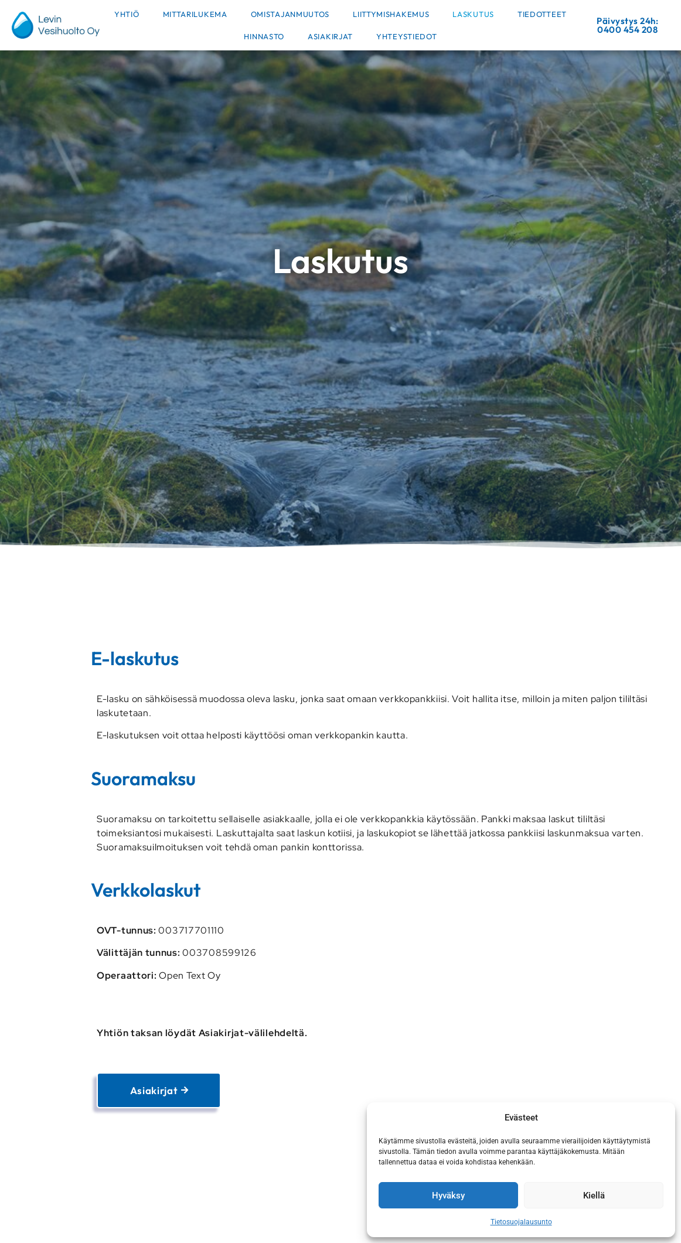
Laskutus (473, 14)
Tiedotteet (542, 14)
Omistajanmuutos (290, 14)
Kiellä (594, 1195)
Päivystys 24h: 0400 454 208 (627, 25)
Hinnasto (264, 36)
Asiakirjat (330, 36)
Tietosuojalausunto (521, 1222)
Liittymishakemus (391, 14)
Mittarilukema (195, 14)
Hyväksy (448, 1195)
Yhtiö (126, 14)
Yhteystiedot (406, 36)
